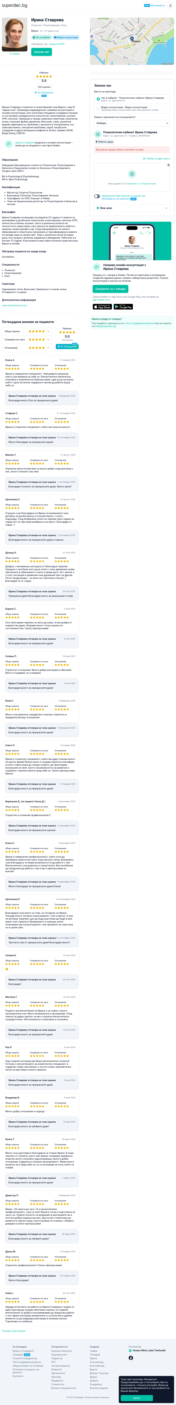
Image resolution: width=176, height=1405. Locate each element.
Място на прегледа (105, 91)
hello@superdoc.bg (105, 326)
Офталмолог (58, 1373)
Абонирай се (154, 5)
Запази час (41, 52)
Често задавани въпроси (140, 323)
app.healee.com (101, 299)
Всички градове (99, 1388)
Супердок (21, 1354)
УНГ (53, 1362)
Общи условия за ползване (28, 1365)
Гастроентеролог (60, 1365)
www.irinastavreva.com (14, 305)
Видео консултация (66, 37)
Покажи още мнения (13, 1330)
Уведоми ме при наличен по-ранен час (124, 197)
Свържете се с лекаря (110, 289)
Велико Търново (99, 1373)
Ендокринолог (59, 1354)
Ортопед (56, 1376)
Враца (93, 1376)
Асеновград (96, 1362)
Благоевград (97, 1365)
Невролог (56, 1369)
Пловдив (95, 1354)
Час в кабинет (41, 37)
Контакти (18, 1376)
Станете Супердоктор (25, 1358)
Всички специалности (63, 1388)
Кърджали (96, 1384)
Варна (93, 1358)
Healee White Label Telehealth (147, 1350)
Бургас (94, 1369)
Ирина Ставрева (24, 142)
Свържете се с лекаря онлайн (141, 183)
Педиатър (56, 1358)
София (93, 1351)
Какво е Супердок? (23, 1351)
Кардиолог (57, 1380)
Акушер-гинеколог (61, 1351)
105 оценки (44, 87)
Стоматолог (58, 1384)
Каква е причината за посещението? (115, 117)
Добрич (94, 1380)
